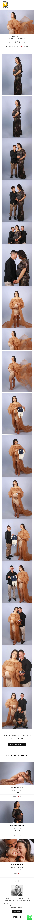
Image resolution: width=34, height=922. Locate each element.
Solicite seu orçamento (17, 744)
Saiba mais (17, 907)
